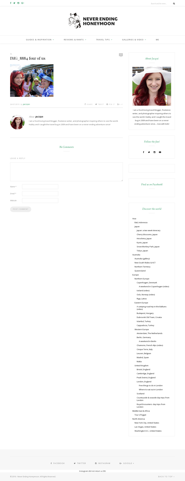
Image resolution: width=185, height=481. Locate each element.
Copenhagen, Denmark (147, 282)
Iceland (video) (143, 290)
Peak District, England (146, 377)
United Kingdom (141, 365)
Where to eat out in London (151, 389)
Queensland (140, 270)
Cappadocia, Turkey (145, 325)
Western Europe (142, 329)
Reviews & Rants (74, 39)
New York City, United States (147, 422)
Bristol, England (143, 369)
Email (13, 193)
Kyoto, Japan (142, 242)
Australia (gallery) (142, 258)
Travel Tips (103, 39)
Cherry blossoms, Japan (147, 234)
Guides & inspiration (39, 39)
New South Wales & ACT (145, 262)
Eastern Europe (141, 302)
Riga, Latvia (142, 298)
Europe (135, 274)
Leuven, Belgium (144, 353)
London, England (144, 381)
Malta (139, 361)
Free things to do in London (151, 385)
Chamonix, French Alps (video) (150, 345)
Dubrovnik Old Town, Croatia (149, 317)
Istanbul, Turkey (144, 321)
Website (13, 200)
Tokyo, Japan (142, 250)
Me (157, 39)
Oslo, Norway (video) (146, 294)
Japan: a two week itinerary (148, 230)
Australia (136, 254)
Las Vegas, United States (145, 427)
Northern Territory (142, 266)
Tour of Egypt (140, 415)
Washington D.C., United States (148, 431)
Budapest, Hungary (145, 313)
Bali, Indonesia (141, 222)
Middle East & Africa (141, 411)
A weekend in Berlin (147, 341)
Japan (137, 226)
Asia (134, 218)
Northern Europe (142, 278)
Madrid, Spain (143, 357)
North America (138, 419)
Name (13, 186)
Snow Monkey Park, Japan (148, 246)
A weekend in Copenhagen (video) (154, 286)
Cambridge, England (145, 373)
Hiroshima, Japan (144, 238)
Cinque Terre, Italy (145, 349)
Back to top (166, 476)
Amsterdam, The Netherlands (149, 333)
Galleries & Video (133, 39)
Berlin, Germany (144, 337)
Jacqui (26, 104)
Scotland (140, 393)
